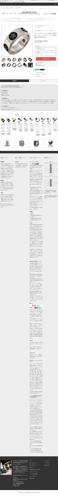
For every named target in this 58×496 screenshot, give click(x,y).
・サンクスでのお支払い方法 (35, 450)
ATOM (33, 478)
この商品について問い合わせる (40, 74)
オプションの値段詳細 (39, 62)
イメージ (43, 80)
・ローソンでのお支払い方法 (35, 440)
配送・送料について (33, 465)
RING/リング (52, 30)
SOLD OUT (46, 58)
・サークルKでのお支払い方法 (35, 448)
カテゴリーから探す (9, 7)
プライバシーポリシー (34, 471)
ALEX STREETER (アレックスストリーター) (43, 25)
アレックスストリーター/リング (39, 26)
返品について (38, 63)
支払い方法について (33, 462)
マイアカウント (47, 460)
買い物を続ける (37, 76)
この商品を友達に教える (39, 72)
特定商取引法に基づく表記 (40, 65)
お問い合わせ (46, 465)
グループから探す (17, 7)
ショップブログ (33, 476)
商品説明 (14, 80)
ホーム (2, 7)
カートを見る (46, 462)
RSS (30, 478)
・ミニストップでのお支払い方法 (36, 451)
